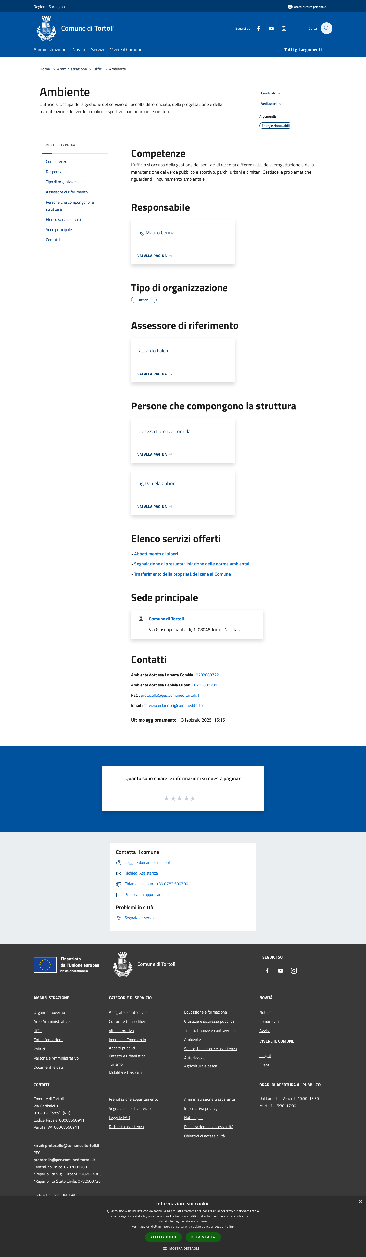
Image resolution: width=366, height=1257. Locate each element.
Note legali (193, 1117)
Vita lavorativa (121, 1031)
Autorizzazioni (196, 1058)
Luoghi (265, 1056)
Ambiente (192, 1039)
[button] (183, 1248)
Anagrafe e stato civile (128, 1012)
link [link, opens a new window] (232, 1226)
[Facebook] (256, 28)
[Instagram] (281, 28)
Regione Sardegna (49, 7)
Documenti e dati (48, 1067)
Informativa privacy (201, 1108)
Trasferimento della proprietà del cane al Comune (182, 574)
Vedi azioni (272, 104)
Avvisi (264, 1031)
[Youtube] (268, 28)
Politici (39, 1049)
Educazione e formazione (205, 1012)
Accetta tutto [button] (163, 1237)
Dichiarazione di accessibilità (208, 1127)
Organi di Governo (49, 1012)
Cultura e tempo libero (128, 1021)
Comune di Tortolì (166, 618)
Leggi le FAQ (119, 1117)
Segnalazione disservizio (130, 1108)
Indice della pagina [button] (60, 145)
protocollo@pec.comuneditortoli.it (170, 695)
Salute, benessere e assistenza (210, 1049)
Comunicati (269, 1021)
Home (45, 69)
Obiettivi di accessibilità (204, 1136)
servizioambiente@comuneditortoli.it (176, 705)
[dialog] (183, 1226)
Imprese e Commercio (127, 1040)
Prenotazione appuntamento (133, 1099)
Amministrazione (72, 69)
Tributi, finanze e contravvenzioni (213, 1030)
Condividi (271, 93)
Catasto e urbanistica (127, 1056)
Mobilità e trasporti (125, 1072)
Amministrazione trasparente (209, 1099)
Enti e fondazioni (48, 1040)
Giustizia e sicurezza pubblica (209, 1021)
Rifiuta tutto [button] (203, 1237)
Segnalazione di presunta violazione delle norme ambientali (192, 563)
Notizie (265, 1012)
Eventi (264, 1065)
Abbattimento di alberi (156, 553)
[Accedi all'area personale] (306, 7)
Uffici (98, 69)
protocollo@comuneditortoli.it (72, 1145)
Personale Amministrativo (56, 1058)
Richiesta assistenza (126, 1127)
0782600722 (207, 675)
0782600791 (205, 685)
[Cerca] (326, 28)
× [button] (360, 1202)
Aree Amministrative (52, 1021)
